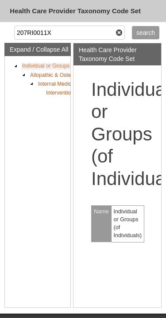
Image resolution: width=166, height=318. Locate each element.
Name (101, 211)
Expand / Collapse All (39, 49)
